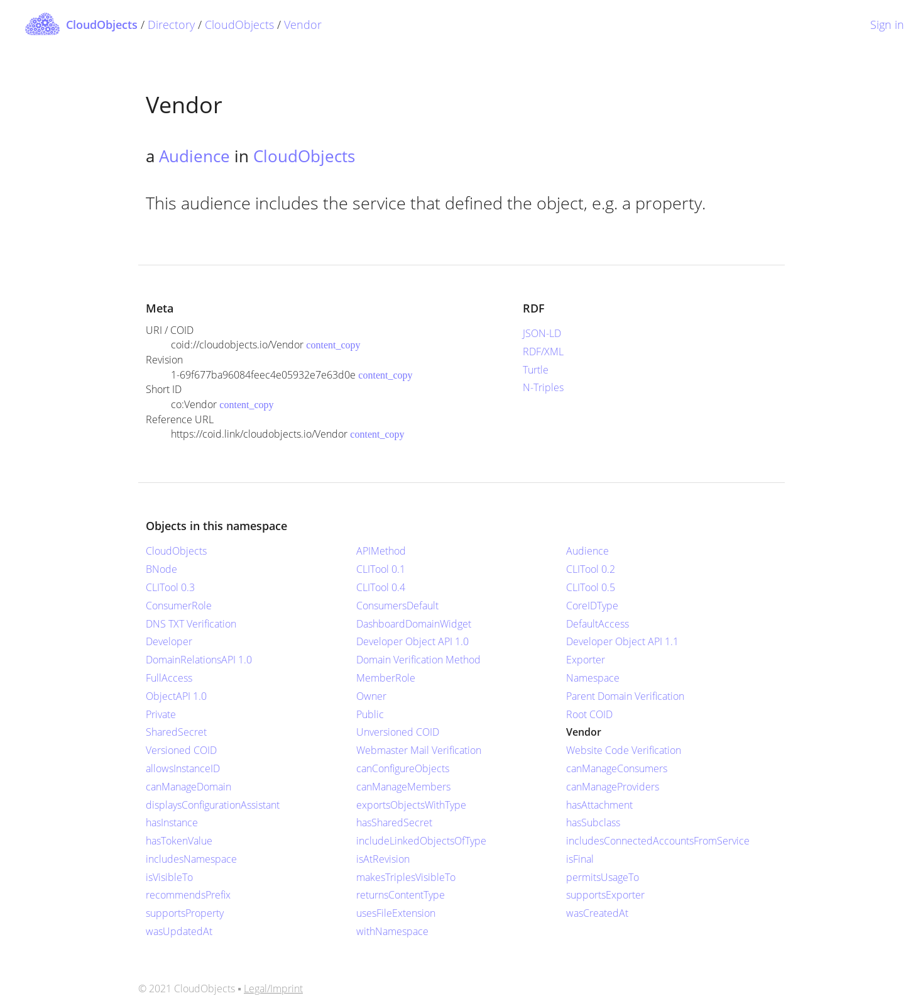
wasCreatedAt (597, 913)
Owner (371, 696)
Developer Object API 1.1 (622, 641)
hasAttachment (599, 805)
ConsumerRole (179, 605)
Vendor (303, 24)
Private (161, 714)
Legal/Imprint (273, 988)
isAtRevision (383, 859)
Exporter (585, 660)
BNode (161, 569)
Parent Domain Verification (625, 696)
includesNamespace (191, 859)
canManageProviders (612, 787)
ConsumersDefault (397, 605)
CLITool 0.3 (170, 587)
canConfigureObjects (402, 768)
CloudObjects (239, 24)
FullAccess (169, 678)
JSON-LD (542, 333)
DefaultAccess (597, 624)
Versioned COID (181, 750)
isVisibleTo (169, 877)
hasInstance (172, 822)
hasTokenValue (179, 841)
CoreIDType (592, 605)
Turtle (536, 370)
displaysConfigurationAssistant (213, 805)
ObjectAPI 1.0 (176, 696)
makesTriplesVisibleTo (406, 877)
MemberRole (385, 678)
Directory (171, 24)
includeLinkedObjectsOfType (421, 841)
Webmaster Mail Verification (418, 750)
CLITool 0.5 (590, 587)
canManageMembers (403, 787)
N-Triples (543, 387)
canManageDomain (188, 787)
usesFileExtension (395, 913)
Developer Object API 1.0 (412, 641)
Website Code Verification (623, 750)
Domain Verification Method (418, 660)
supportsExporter (605, 895)
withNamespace (392, 931)
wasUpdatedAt (179, 931)
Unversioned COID (397, 732)
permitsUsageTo (602, 877)
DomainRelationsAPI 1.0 (199, 660)
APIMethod (381, 551)
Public (370, 714)
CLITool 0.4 (380, 587)
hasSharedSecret (394, 822)
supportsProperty (185, 913)
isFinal (580, 859)
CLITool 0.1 (380, 569)
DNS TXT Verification (191, 624)
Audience (194, 156)
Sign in (887, 24)
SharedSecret (176, 732)
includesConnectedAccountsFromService (658, 841)
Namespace (593, 678)
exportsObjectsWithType (411, 805)
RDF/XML (543, 351)
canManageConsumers (616, 768)
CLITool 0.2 (590, 569)
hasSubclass (593, 822)
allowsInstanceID (183, 768)
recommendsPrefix (188, 895)
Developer (169, 641)
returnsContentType (400, 895)
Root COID (589, 714)
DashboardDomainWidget (413, 624)
